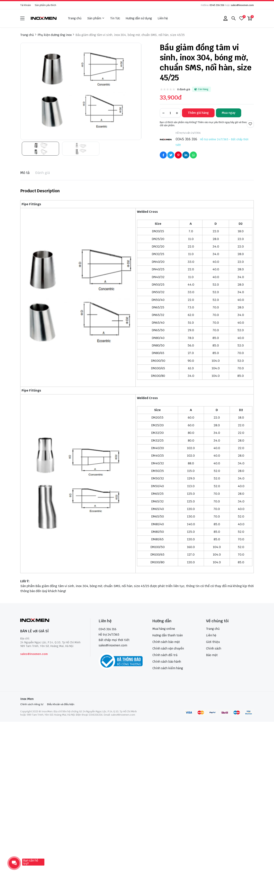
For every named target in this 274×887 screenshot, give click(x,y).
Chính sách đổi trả (164, 655)
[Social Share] (163, 155)
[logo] (43, 18)
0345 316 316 (217, 5)
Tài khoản (25, 5)
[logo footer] (51, 621)
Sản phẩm (95, 18)
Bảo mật (212, 655)
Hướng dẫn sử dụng (139, 18)
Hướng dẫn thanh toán (167, 635)
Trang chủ (74, 18)
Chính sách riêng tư (31, 704)
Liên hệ (163, 18)
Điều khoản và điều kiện (60, 704)
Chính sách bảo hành (166, 661)
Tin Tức (115, 18)
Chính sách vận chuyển (168, 648)
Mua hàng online (163, 629)
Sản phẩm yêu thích (45, 5)
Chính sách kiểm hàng (167, 668)
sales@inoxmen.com (242, 5)
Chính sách (213, 648)
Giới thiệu (213, 642)
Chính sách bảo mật (166, 642)
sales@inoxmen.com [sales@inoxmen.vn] (113, 645)
